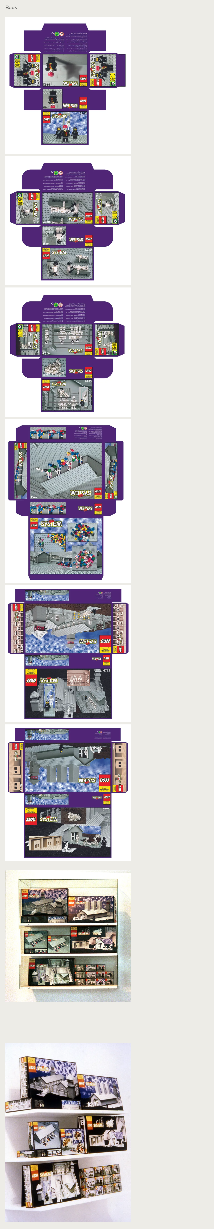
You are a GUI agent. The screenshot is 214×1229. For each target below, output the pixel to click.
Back (11, 7)
